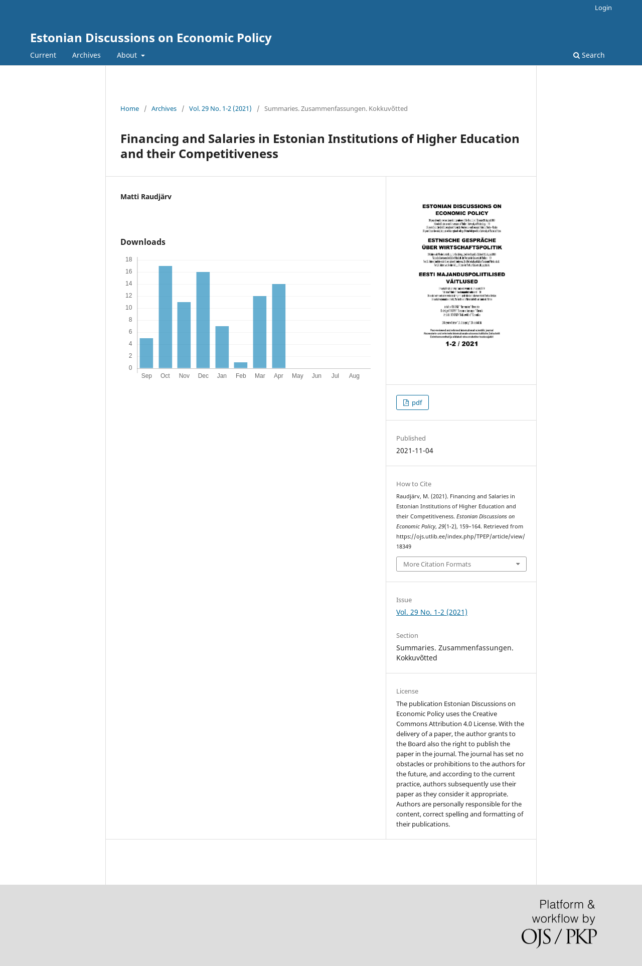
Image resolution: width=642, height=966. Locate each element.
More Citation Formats (437, 564)
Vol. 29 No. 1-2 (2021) (220, 108)
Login (603, 7)
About (128, 55)
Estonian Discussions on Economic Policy (151, 37)
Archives (86, 55)
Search (589, 55)
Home (129, 108)
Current (43, 55)
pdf (416, 402)
